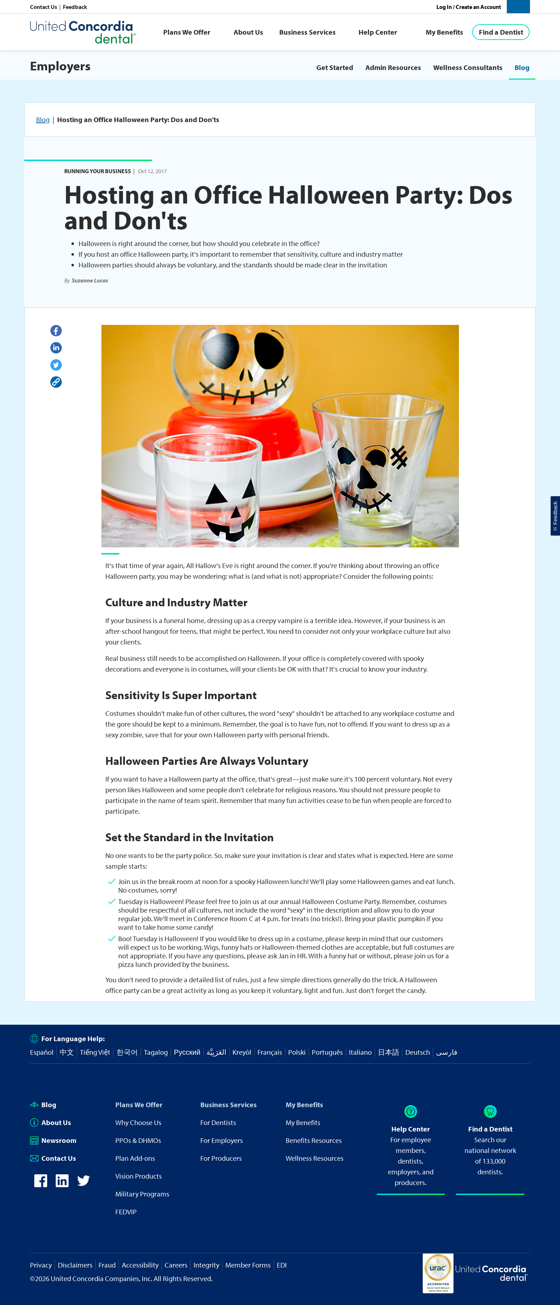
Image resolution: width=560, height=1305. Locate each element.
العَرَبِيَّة (216, 1052)
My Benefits (444, 31)
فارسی (447, 1052)
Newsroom (53, 1140)
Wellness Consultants (467, 67)
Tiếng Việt (95, 1052)
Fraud (107, 1264)
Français (270, 1052)
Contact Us (44, 6)
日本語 (388, 1052)
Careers (176, 1264)
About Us (248, 31)
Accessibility (140, 1264)
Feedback (75, 6)
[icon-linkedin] (62, 1184)
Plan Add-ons (135, 1158)
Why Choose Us (138, 1122)
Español (42, 1052)
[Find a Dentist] (501, 32)
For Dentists (218, 1122)
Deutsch (417, 1052)
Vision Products (138, 1175)
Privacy (41, 1264)
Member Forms (248, 1264)
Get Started (334, 67)
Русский (187, 1052)
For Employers (221, 1140)
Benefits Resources (314, 1140)
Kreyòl (241, 1052)
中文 (67, 1052)
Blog (522, 67)
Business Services (307, 31)
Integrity (206, 1264)
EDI (282, 1264)
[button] (518, 6)
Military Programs (142, 1193)
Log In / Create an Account (468, 6)
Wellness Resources (315, 1158)
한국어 (127, 1052)
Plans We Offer (186, 31)
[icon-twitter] (83, 1184)
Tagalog (156, 1052)
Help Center (378, 31)
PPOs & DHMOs (138, 1140)
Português (327, 1052)
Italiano (360, 1052)
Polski (297, 1052)
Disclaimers (75, 1264)
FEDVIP (126, 1211)
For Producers (221, 1158)
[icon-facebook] (40, 1184)
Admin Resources (393, 67)
